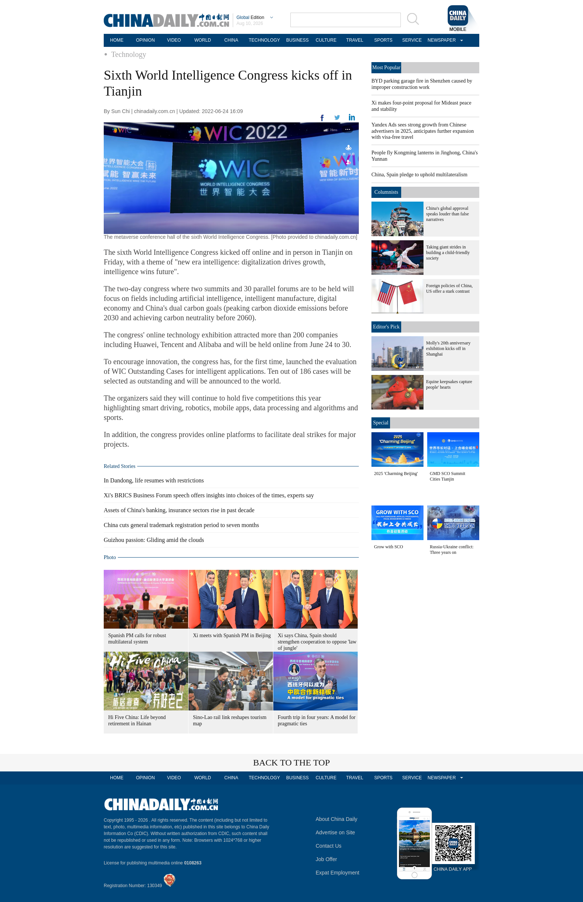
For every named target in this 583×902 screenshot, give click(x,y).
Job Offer (326, 859)
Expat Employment (338, 873)
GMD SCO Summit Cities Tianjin (447, 476)
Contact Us (328, 846)
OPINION (145, 40)
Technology (128, 54)
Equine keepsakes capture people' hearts (449, 384)
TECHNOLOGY (264, 40)
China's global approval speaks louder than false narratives (447, 214)
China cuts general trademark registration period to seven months (181, 525)
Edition (250, 17)
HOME (116, 40)
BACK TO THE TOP (291, 762)
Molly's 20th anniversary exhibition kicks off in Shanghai (448, 348)
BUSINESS (297, 40)
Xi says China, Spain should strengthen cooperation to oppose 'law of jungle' (317, 642)
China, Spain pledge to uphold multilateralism (419, 174)
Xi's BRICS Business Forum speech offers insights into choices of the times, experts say (209, 495)
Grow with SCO (388, 546)
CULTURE (326, 40)
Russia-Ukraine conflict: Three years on (452, 549)
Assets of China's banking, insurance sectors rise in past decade (179, 510)
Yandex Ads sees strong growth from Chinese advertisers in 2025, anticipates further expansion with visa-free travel (422, 131)
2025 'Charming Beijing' (396, 473)
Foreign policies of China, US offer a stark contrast (449, 288)
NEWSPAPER (441, 40)
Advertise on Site (335, 832)
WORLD (202, 40)
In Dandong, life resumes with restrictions (154, 480)
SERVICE (412, 40)
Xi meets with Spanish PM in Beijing (232, 635)
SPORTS (383, 40)
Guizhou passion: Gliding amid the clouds (154, 540)
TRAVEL (354, 40)
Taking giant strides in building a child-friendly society (448, 252)
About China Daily (336, 819)
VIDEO (174, 40)
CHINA (231, 40)
